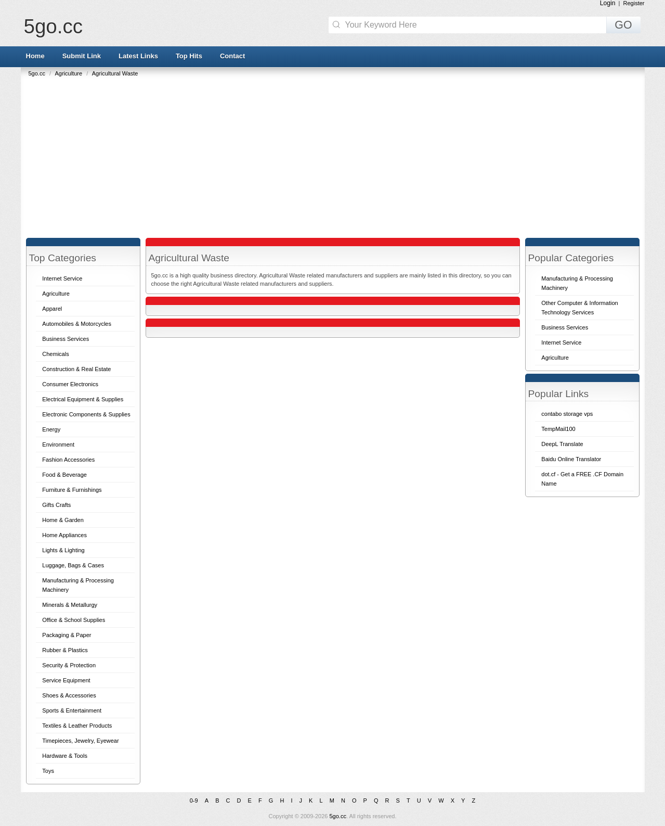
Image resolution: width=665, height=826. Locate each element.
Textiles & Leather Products (77, 725)
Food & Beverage (64, 475)
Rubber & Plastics (64, 650)
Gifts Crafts (56, 505)
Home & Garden (62, 520)
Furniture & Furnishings (71, 490)
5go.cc (53, 26)
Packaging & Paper (66, 635)
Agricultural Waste (115, 73)
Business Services (65, 339)
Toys (48, 771)
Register (634, 3)
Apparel (52, 309)
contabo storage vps (567, 414)
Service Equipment (66, 680)
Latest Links (138, 56)
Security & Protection (69, 665)
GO (623, 25)
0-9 (194, 800)
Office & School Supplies (73, 620)
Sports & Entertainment (71, 710)
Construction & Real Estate (76, 369)
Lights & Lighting (63, 550)
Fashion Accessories (68, 459)
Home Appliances (64, 535)
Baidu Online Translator (571, 459)
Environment (58, 444)
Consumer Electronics (70, 384)
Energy (51, 429)
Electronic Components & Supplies (86, 414)
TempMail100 (558, 429)
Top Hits (189, 56)
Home (35, 56)
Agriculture (69, 73)
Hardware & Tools (64, 756)
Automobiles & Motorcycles (76, 324)
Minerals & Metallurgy (69, 605)
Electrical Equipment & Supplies (82, 399)
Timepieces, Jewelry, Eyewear (80, 741)
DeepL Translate (562, 444)
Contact (232, 56)
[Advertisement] (335, 154)
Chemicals (55, 354)
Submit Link (81, 56)
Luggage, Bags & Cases (73, 565)
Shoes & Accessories (69, 695)
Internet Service (62, 278)
